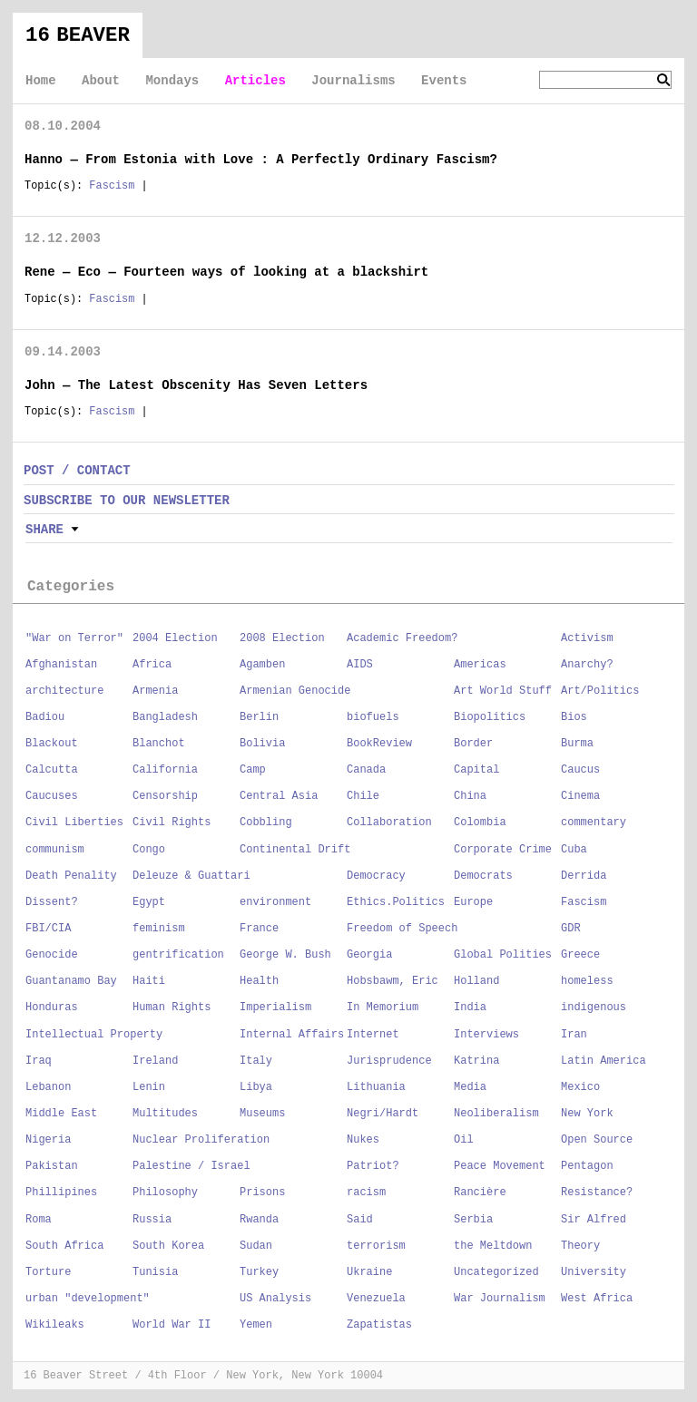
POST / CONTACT (77, 470)
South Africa (64, 1246)
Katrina (476, 1061)
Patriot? (373, 1166)
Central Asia (279, 796)
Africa (152, 664)
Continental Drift (295, 849)
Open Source (597, 1140)
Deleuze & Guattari (191, 876)
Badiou (44, 717)
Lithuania (376, 1087)
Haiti (149, 981)
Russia (152, 1219)
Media (470, 1087)
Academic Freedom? (402, 638)
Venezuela (376, 1298)
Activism (587, 638)
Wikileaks (54, 1325)
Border (473, 743)
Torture (48, 1272)
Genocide (51, 955)
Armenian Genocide (295, 691)
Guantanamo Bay (71, 981)
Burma (577, 743)
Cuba (574, 849)
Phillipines (61, 1192)
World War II (172, 1325)
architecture (64, 691)
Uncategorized (496, 1272)
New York (587, 1113)
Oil (464, 1140)
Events (443, 80)
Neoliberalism (496, 1113)
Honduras (51, 1007)
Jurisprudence (389, 1061)
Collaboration (389, 822)
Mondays (172, 80)
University (593, 1272)
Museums (262, 1113)
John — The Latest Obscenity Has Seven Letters (196, 385)
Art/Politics (600, 691)
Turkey (259, 1272)
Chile (363, 796)
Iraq (38, 1061)
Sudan (256, 1246)
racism (366, 1192)
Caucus (580, 770)
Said (360, 1219)
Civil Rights (172, 822)
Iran (574, 1034)
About (101, 80)
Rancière (480, 1192)
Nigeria (48, 1140)
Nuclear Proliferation (201, 1140)
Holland (476, 981)
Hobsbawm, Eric (392, 981)
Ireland (155, 1061)
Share (44, 529)
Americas (480, 664)
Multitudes (165, 1113)
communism (54, 849)
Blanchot (159, 743)
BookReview (379, 743)
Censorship (165, 796)
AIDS (360, 664)
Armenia (155, 691)
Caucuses (51, 796)
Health (259, 981)
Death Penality (71, 876)
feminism (159, 928)
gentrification (178, 955)
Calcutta (51, 770)
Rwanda (259, 1219)
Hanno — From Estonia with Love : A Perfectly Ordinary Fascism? (261, 159)
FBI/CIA (48, 928)
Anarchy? (587, 664)
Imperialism (275, 1007)
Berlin (259, 717)
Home (40, 80)
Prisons (262, 1192)
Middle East (61, 1113)
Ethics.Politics (396, 902)
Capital (476, 770)
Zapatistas (379, 1325)
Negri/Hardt (382, 1113)
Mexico (580, 1087)
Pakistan (51, 1166)
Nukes (363, 1140)
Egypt (149, 902)
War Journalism (499, 1298)
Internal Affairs (292, 1034)
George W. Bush (285, 955)
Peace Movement (499, 1166)
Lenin (149, 1087)
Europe (473, 902)
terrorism (376, 1246)
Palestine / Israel (191, 1166)
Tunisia (155, 1272)
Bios (574, 717)
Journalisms (353, 80)
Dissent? (51, 902)
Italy (256, 1061)
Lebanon (48, 1087)
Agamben (262, 664)
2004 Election (175, 638)
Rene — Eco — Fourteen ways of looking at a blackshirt (226, 272)
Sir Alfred (593, 1219)
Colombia (480, 822)
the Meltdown (493, 1246)
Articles (255, 80)
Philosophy (165, 1192)
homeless (587, 981)
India (470, 1007)
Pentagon (587, 1166)
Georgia (369, 955)
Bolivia (262, 743)
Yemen (256, 1325)
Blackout (51, 743)
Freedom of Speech (402, 928)
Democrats (483, 876)
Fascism (111, 186)
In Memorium (382, 1007)
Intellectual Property (93, 1034)
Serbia (473, 1219)
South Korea (168, 1246)
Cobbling (266, 822)
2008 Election (282, 638)
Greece (580, 955)
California (165, 770)
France (259, 928)
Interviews (486, 1034)
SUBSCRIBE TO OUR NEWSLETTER (127, 500)
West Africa (597, 1298)
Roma (38, 1219)
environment (275, 902)
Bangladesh (165, 717)
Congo (149, 849)
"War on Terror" (74, 638)
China (470, 796)
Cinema (580, 796)
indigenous (593, 1007)
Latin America (603, 1061)
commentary (593, 822)
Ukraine (369, 1272)
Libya (256, 1087)
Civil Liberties (74, 822)
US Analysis (275, 1298)
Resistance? (597, 1192)
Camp (253, 770)
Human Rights (172, 1007)
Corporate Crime (503, 849)
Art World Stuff (503, 691)
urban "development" (87, 1298)
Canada (366, 770)
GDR (571, 928)
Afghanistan (61, 664)
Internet (373, 1034)
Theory (580, 1246)
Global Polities (503, 955)
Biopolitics (489, 717)
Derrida (583, 876)
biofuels (373, 717)
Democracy (376, 876)
